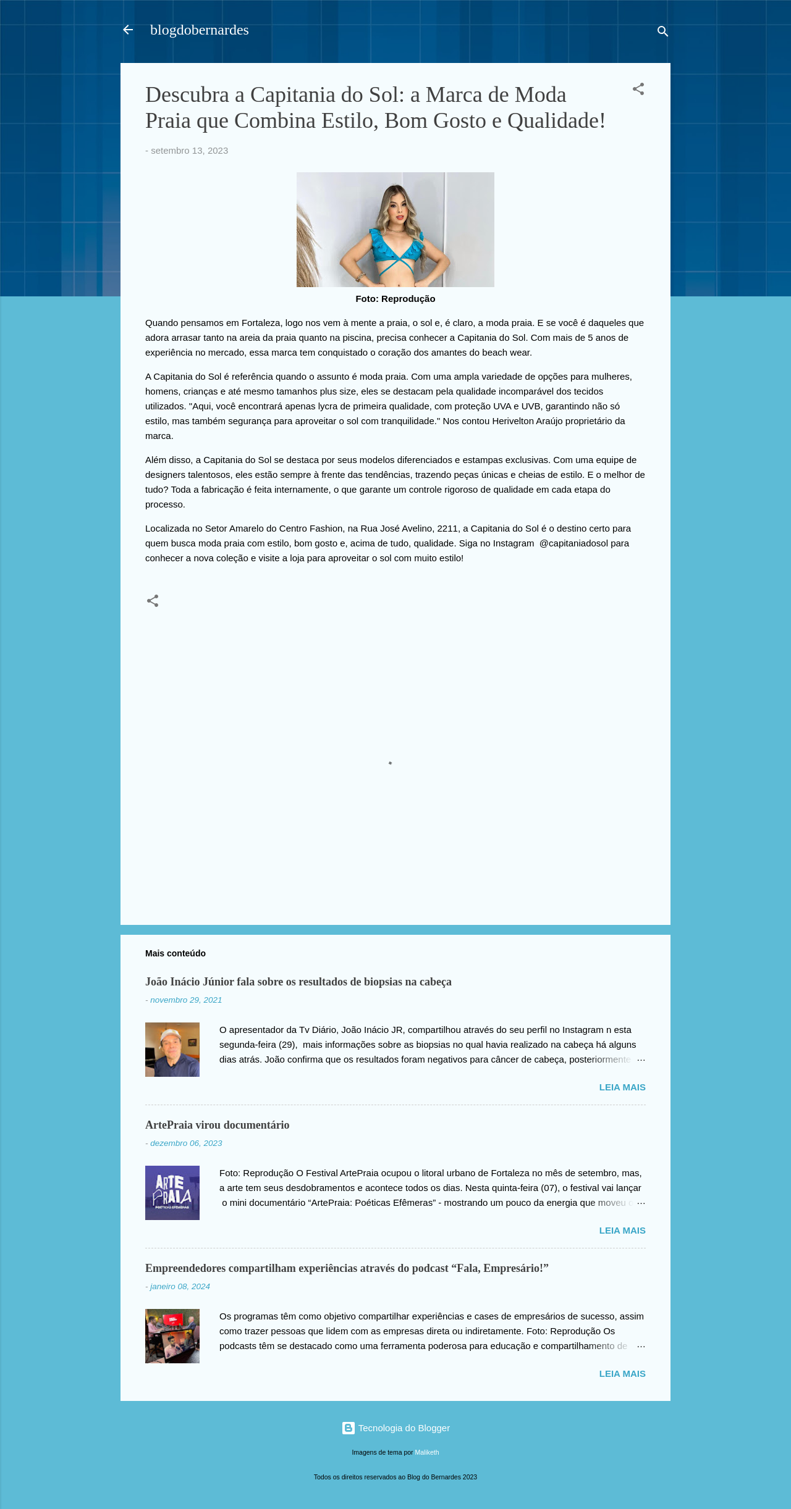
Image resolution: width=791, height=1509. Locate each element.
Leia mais (622, 1087)
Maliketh (427, 1452)
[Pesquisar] (663, 33)
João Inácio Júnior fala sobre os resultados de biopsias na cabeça (298, 982)
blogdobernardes (199, 30)
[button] (638, 91)
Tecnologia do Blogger (395, 1428)
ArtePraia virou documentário (217, 1125)
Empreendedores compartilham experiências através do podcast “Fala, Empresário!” (347, 1268)
